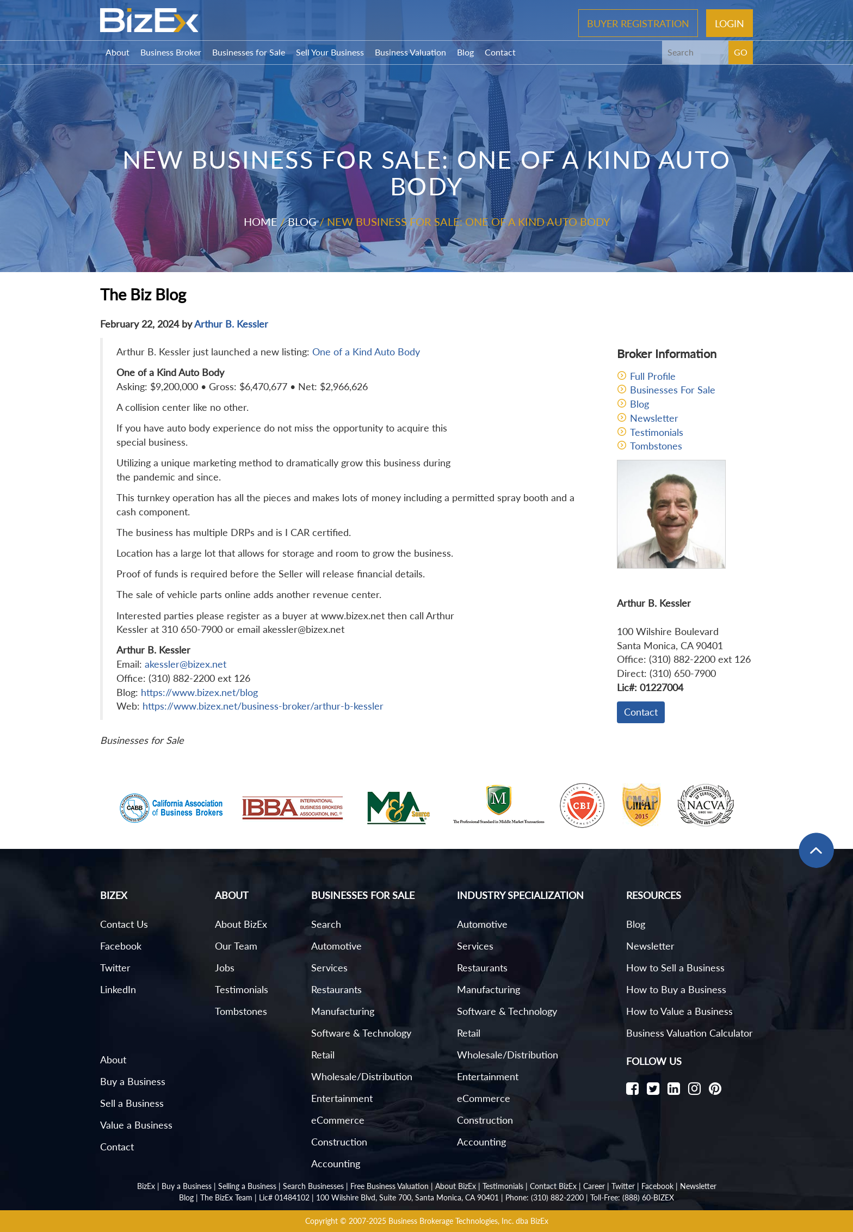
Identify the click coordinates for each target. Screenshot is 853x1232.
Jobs (224, 968)
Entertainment (342, 1098)
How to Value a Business (679, 1011)
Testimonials (656, 432)
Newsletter (654, 418)
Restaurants (336, 989)
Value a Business (136, 1125)
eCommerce (337, 1120)
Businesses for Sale (248, 52)
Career (594, 1186)
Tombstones (656, 446)
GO (740, 52)
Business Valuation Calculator (689, 1033)
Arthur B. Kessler (231, 324)
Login (729, 23)
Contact (500, 52)
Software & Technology (361, 1033)
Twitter (115, 968)
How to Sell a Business (675, 968)
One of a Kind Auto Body (366, 352)
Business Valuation (410, 52)
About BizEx (241, 924)
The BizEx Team (226, 1197)
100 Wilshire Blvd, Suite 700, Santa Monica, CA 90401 (407, 1197)
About (117, 52)
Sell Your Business (330, 52)
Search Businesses (313, 1186)
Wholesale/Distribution (361, 1076)
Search (326, 924)
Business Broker (170, 52)
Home (260, 221)
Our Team (236, 946)
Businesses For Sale (672, 390)
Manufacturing (342, 1011)
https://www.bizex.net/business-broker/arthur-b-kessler (263, 706)
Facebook (120, 946)
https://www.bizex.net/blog (199, 692)
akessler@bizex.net (185, 664)
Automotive (336, 946)
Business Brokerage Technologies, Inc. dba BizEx (468, 1220)
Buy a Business (132, 1081)
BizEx (146, 1186)
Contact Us (124, 924)
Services (329, 968)
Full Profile (653, 376)
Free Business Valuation (389, 1186)
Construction (339, 1142)
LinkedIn (118, 989)
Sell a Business (132, 1103)
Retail (323, 1055)
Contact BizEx (553, 1186)
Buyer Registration (638, 23)
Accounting (335, 1163)
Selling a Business (247, 1186)
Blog (465, 52)
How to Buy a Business (676, 989)
